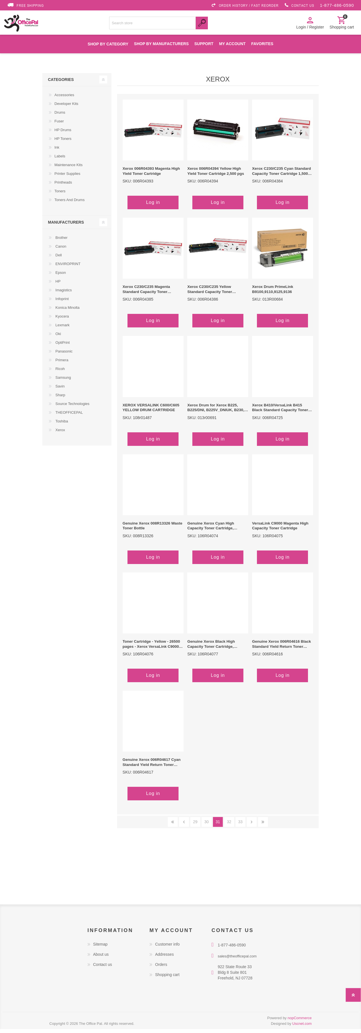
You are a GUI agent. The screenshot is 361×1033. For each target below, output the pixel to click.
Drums (59, 116)
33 (240, 825)
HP (57, 285)
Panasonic (63, 355)
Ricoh (59, 373)
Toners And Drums (69, 204)
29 (195, 825)
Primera (61, 364)
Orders (161, 968)
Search (202, 25)
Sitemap (100, 948)
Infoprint (61, 303)
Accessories (64, 99)
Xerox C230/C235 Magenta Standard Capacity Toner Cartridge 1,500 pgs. (146, 293)
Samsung (62, 381)
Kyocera (61, 320)
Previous (184, 826)
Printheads (63, 186)
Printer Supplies (67, 177)
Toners (59, 195)
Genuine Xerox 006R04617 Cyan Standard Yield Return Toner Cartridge (152, 766)
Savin (59, 390)
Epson (60, 276)
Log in (153, 206)
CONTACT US (299, 5)
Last (263, 826)
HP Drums (62, 134)
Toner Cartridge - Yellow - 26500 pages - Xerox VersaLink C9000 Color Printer (151, 648)
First (173, 826)
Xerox (59, 434)
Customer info (167, 948)
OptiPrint (62, 346)
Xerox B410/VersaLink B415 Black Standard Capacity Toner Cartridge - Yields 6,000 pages (280, 412)
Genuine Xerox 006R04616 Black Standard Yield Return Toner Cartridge (281, 648)
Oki (57, 338)
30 (206, 825)
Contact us (102, 968)
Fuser (59, 125)
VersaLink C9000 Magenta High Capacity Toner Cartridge (280, 529)
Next (252, 826)
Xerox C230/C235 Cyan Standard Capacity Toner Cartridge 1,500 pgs (281, 175)
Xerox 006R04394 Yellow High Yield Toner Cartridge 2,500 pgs (215, 175)
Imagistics (63, 294)
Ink (56, 151)
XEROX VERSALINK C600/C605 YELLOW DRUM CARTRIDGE (151, 411)
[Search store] (152, 25)
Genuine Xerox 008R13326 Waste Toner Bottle (152, 529)
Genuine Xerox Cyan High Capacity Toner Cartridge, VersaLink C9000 (210, 530)
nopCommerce (300, 1022)
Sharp (59, 399)
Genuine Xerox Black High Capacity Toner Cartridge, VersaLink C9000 (211, 648)
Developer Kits (66, 107)
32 (229, 825)
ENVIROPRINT (67, 268)
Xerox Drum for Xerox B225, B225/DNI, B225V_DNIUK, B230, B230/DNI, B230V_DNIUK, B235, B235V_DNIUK (215, 412)
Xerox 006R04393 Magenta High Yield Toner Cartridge (151, 175)
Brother (60, 241)
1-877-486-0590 (337, 5)
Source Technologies (71, 408)
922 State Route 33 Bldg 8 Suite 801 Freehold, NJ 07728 (235, 976)
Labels (59, 160)
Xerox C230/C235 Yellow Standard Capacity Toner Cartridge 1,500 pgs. (209, 293)
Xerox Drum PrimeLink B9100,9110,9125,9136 (272, 293)
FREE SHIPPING (25, 5)
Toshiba (61, 425)
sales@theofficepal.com (237, 960)
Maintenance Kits (68, 169)
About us (101, 958)
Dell (58, 259)
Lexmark (61, 329)
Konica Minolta (67, 311)
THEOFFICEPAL (68, 416)
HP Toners (62, 142)
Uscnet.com (302, 1027)
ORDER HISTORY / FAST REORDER (245, 5)
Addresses (164, 958)
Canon (60, 250)
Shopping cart (167, 978)
